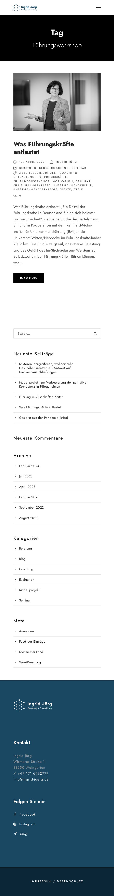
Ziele (78, 189)
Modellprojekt (29, 590)
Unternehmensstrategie (35, 189)
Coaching (60, 168)
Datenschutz (70, 881)
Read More (29, 278)
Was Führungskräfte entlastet (43, 148)
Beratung (27, 168)
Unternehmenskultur (72, 185)
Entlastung (24, 177)
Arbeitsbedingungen (38, 173)
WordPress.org (30, 662)
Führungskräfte (52, 177)
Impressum (41, 881)
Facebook (25, 814)
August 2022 (28, 518)
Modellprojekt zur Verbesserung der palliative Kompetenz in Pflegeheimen (53, 384)
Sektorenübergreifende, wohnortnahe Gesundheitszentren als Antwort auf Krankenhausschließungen (46, 368)
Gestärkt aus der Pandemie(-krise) (43, 417)
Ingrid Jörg (66, 162)
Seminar (79, 168)
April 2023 (27, 486)
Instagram (24, 824)
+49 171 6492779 (33, 773)
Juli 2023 (26, 476)
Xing (21, 833)
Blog (43, 168)
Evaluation (26, 579)
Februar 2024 (29, 466)
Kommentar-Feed (31, 652)
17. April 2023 (32, 162)
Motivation (63, 181)
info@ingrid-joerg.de (31, 779)
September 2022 (31, 507)
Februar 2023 (29, 497)
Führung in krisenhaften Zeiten (41, 397)
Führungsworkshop (31, 181)
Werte (65, 189)
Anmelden (26, 631)
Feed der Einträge (32, 641)
